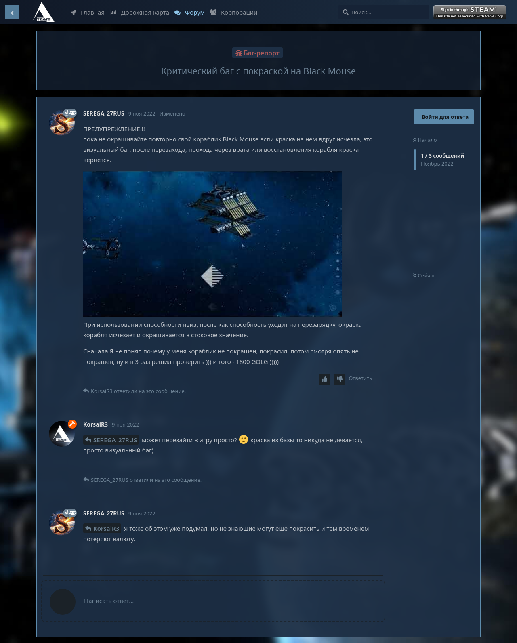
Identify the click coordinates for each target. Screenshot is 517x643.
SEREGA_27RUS (115, 440)
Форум (189, 12)
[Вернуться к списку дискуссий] (12, 12)
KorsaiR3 (106, 528)
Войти (470, 12)
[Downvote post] (340, 379)
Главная (88, 12)
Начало (425, 139)
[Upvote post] (325, 379)
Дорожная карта (139, 12)
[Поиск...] (383, 12)
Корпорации (233, 12)
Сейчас (424, 275)
